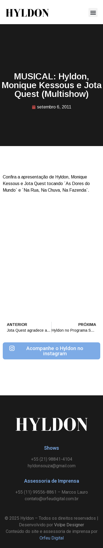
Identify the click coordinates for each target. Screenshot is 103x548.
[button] (93, 12)
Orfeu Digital (52, 538)
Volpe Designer (69, 524)
